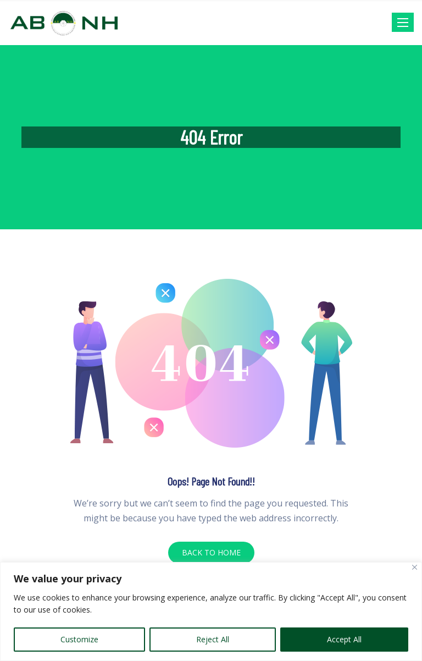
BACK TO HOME (211, 552)
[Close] (414, 567)
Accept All (344, 639)
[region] (211, 611)
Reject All (212, 639)
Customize (79, 639)
